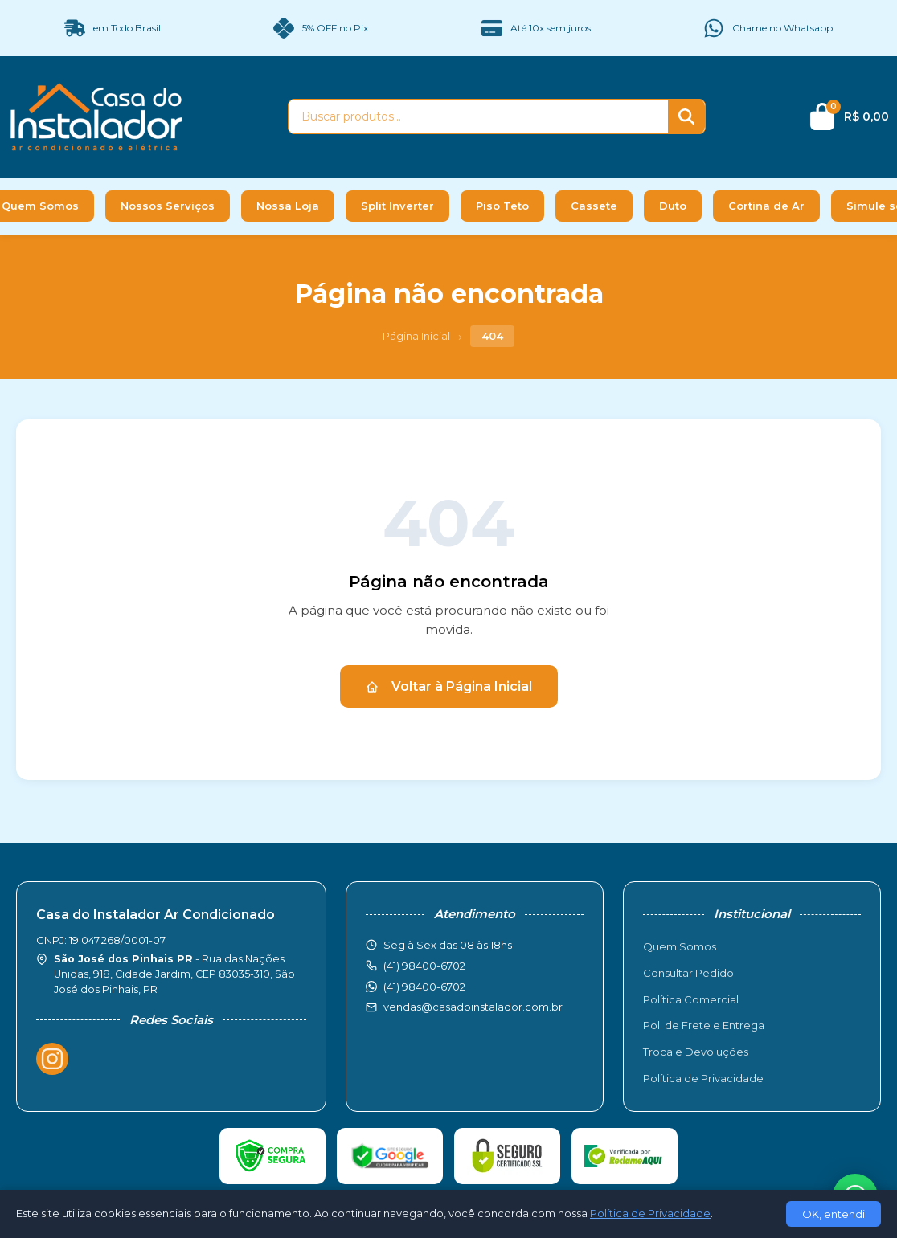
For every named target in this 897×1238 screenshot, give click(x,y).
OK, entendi (833, 1213)
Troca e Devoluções (695, 1051)
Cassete (594, 205)
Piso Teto (502, 205)
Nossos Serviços (168, 205)
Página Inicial (416, 335)
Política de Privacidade (703, 1078)
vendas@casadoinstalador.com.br (473, 1006)
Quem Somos (679, 946)
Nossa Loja (287, 205)
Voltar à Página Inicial (449, 686)
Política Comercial (691, 999)
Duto (672, 205)
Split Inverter (397, 205)
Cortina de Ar (766, 205)
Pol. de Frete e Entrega (703, 1025)
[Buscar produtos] (478, 116)
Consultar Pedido (688, 972)
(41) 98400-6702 (424, 986)
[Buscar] (686, 116)
